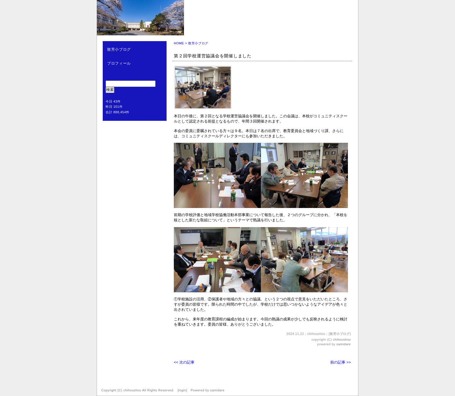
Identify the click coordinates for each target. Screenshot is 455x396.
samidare (343, 344)
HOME (179, 43)
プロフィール (119, 63)
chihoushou (342, 339)
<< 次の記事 (184, 362)
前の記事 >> (340, 362)
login (182, 390)
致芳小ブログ (119, 49)
